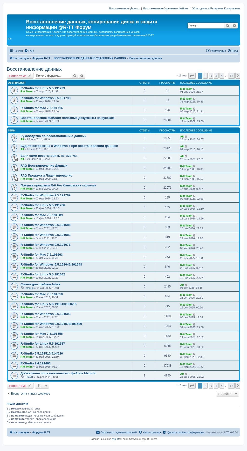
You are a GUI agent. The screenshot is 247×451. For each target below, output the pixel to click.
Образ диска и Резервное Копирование (216, 8)
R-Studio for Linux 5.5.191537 (43, 343)
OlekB (29, 377)
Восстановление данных (34, 69)
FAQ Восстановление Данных (44, 165)
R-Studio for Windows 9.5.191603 (45, 314)
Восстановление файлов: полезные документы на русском (67, 118)
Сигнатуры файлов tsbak (40, 284)
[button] (192, 76)
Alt (22, 139)
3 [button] (211, 76)
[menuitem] (29, 51)
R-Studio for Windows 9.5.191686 (45, 225)
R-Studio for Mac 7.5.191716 (42, 108)
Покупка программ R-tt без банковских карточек (58, 185)
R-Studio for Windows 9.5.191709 (45, 195)
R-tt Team (27, 91)
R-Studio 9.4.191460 (36, 363)
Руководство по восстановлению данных (53, 136)
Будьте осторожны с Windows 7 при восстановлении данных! (69, 146)
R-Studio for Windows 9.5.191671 (45, 244)
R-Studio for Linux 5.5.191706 (43, 205)
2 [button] (205, 76)
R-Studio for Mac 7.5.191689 (42, 215)
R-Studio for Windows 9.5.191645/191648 (51, 264)
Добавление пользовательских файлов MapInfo (58, 373)
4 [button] (216, 76)
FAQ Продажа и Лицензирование (46, 175)
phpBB (115, 439)
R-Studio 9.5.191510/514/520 (42, 353)
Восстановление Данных (124, 8)
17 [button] (231, 76)
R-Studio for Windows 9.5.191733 (45, 98)
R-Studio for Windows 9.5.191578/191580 (51, 324)
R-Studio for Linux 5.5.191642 (43, 274)
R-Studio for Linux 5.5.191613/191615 (48, 304)
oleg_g (30, 288)
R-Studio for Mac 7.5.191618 (42, 294)
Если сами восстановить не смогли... (50, 155)
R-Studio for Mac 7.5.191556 (42, 333)
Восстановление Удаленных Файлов (165, 8)
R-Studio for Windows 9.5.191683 (45, 235)
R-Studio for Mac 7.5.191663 (42, 254)
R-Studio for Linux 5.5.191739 (43, 88)
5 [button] (222, 76)
